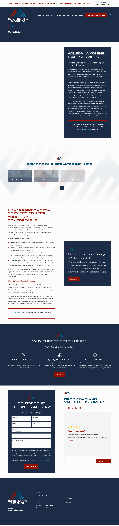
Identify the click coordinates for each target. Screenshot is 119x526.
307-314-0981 (103, 4)
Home (66, 495)
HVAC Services (68, 499)
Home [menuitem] (39, 15)
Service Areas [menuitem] (60, 15)
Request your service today (96, 15)
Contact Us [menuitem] (79, 15)
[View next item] (62, 188)
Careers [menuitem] (70, 15)
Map (37, 498)
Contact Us (67, 502)
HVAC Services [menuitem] (48, 15)
